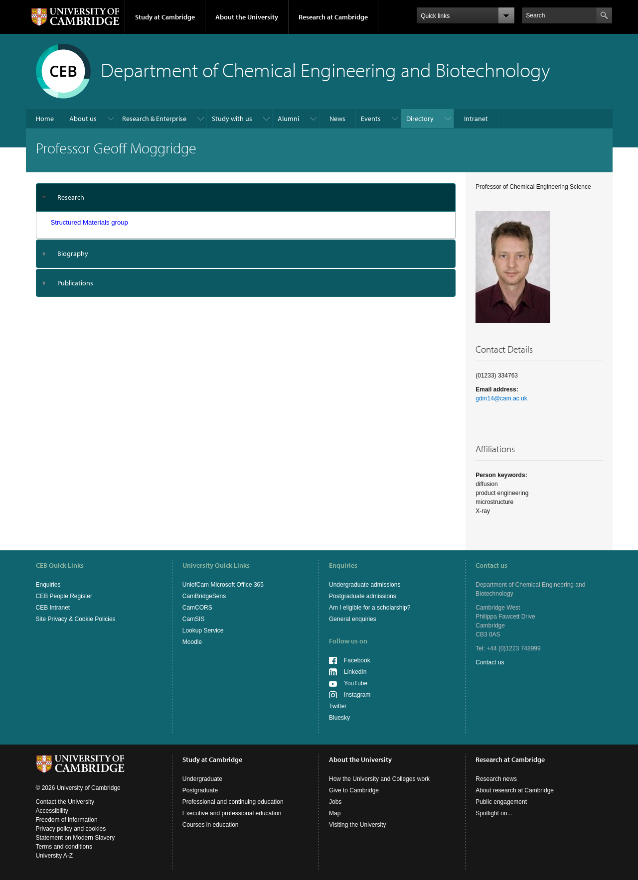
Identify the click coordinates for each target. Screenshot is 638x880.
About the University (246, 16)
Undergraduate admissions (364, 584)
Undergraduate (202, 778)
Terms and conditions (64, 846)
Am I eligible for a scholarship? (369, 607)
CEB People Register (64, 596)
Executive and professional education (232, 813)
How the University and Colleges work (379, 778)
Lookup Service (203, 630)
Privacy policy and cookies (71, 828)
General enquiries (352, 619)
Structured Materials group (89, 222)
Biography (72, 253)
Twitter (337, 706)
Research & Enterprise (154, 118)
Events (371, 118)
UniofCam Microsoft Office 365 (223, 584)
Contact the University (65, 801)
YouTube (355, 683)
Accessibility (52, 810)
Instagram (357, 694)
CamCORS (197, 607)
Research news (496, 778)
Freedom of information (67, 819)
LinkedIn (355, 671)
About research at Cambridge (515, 790)
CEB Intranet (53, 607)
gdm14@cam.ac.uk (501, 398)
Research (70, 197)
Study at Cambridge (165, 16)
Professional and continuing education (233, 801)
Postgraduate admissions (362, 596)
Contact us (490, 662)
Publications (75, 282)
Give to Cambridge (354, 790)
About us (83, 118)
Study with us (232, 118)
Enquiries (48, 584)
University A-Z (54, 855)
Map (334, 813)
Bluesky (339, 717)
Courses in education (210, 824)
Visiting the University (357, 824)
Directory (420, 118)
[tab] (246, 197)
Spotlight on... (494, 813)
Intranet (476, 118)
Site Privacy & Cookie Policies (76, 619)
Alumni (288, 118)
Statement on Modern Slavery (75, 837)
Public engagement (501, 801)
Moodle (192, 641)
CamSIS (193, 619)
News (337, 118)
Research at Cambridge (333, 16)
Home (45, 118)
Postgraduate (200, 790)
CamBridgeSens (204, 596)
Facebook (357, 660)
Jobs (335, 801)
